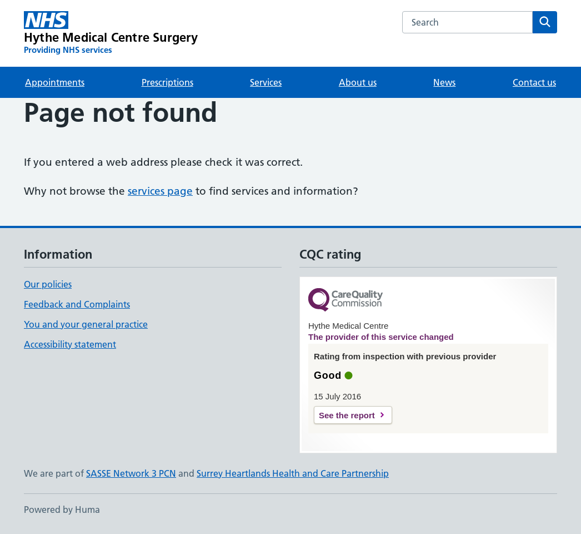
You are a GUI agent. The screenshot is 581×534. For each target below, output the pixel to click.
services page (160, 191)
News (444, 82)
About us (358, 82)
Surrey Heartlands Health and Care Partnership (293, 473)
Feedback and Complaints (77, 304)
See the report (347, 415)
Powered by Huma (62, 509)
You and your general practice (86, 324)
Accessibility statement (70, 344)
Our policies (48, 284)
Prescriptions (167, 82)
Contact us (534, 82)
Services (266, 82)
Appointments (54, 82)
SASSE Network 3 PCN (131, 473)
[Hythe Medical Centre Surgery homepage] (111, 33)
